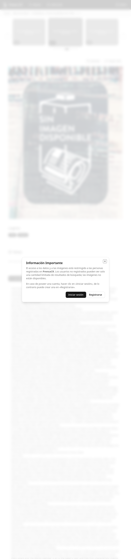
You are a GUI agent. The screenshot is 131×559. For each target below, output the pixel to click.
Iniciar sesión (76, 294)
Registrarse (95, 294)
